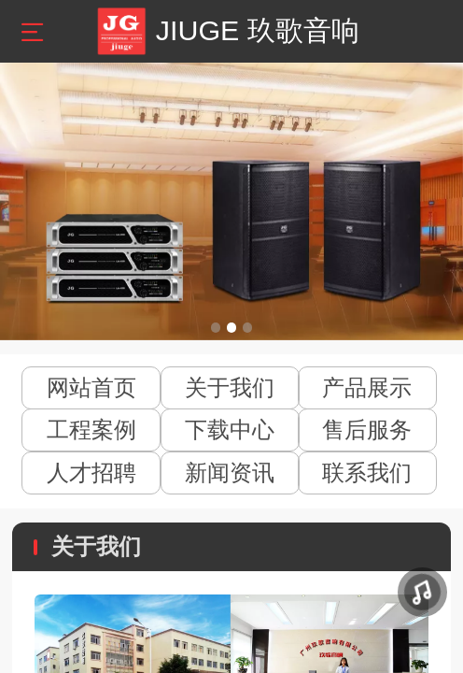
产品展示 (367, 387)
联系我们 (367, 472)
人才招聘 (91, 472)
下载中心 (229, 429)
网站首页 (91, 387)
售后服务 (367, 429)
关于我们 (229, 387)
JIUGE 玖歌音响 (257, 30)
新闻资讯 (229, 472)
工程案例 (91, 429)
